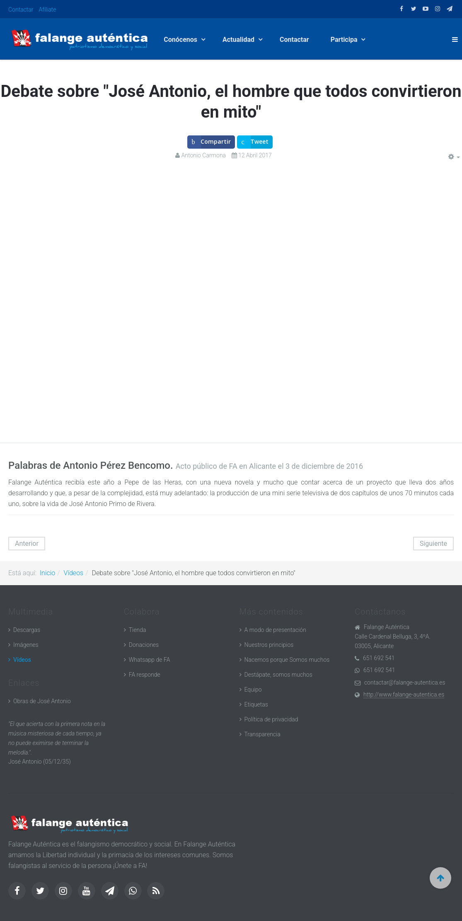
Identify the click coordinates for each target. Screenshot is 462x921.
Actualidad (239, 39)
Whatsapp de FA (149, 659)
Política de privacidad (271, 719)
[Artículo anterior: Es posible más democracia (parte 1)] (26, 543)
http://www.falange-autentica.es (403, 694)
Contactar (21, 9)
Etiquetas (256, 704)
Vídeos (74, 573)
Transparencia (262, 734)
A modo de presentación (275, 630)
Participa (345, 39)
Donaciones (144, 644)
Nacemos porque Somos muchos (287, 659)
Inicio (47, 573)
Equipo (253, 689)
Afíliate (47, 9)
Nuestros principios (269, 644)
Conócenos (181, 39)
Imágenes (26, 644)
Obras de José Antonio (42, 701)
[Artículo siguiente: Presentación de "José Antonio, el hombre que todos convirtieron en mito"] (433, 543)
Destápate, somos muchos (278, 674)
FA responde (144, 674)
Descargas (26, 630)
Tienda (137, 630)
